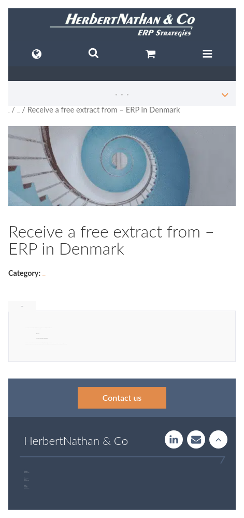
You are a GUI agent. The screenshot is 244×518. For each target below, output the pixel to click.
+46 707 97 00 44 (27, 472)
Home (8, 112)
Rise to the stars (218, 439)
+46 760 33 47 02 (26, 480)
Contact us (122, 397)
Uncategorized (18, 112)
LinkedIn (174, 439)
